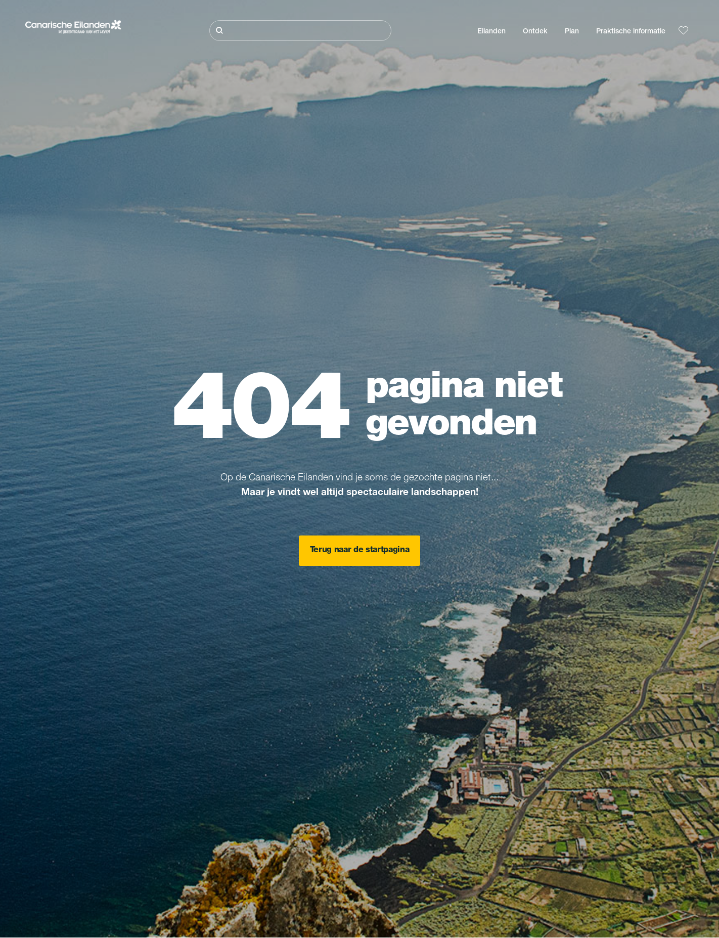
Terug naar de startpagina (360, 551)
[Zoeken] (300, 30)
